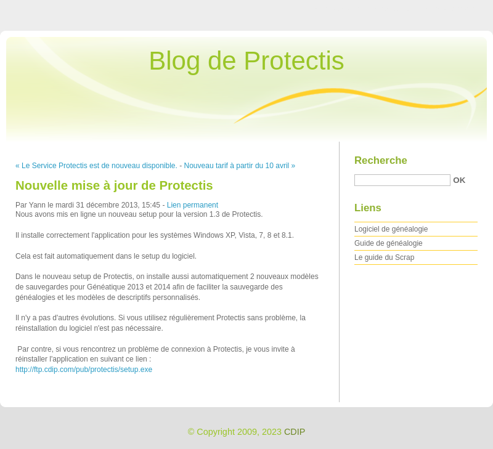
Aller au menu (396, 8)
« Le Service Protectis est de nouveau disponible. (96, 165)
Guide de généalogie (388, 243)
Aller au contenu (342, 8)
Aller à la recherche (457, 8)
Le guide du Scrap (384, 257)
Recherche (380, 160)
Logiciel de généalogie (391, 229)
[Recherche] (402, 180)
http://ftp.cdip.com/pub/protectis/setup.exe (83, 369)
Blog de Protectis (246, 60)
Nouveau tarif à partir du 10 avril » (240, 165)
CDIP (294, 432)
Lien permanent (192, 205)
